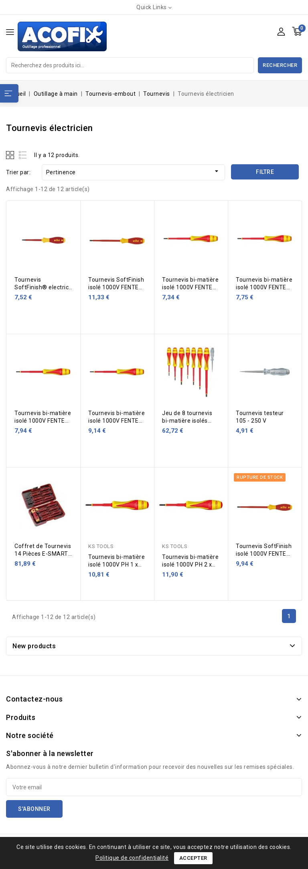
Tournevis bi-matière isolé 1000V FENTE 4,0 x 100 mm (116, 420)
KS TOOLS (100, 546)
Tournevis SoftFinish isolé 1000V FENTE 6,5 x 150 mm (116, 287)
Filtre (265, 172)
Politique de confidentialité (131, 858)
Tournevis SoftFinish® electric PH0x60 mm (41, 287)
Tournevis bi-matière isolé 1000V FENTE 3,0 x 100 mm (264, 287)
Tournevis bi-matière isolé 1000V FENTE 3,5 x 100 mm (42, 420)
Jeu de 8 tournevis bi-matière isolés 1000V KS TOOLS (187, 420)
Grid (11, 155)
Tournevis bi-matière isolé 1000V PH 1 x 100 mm (116, 564)
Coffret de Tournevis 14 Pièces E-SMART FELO (42, 554)
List (23, 155)
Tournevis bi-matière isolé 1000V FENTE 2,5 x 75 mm (190, 287)
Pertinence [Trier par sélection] (133, 171)
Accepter (193, 858)
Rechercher (280, 65)
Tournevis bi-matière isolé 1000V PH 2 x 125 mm (190, 564)
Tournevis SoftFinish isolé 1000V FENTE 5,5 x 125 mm (264, 554)
